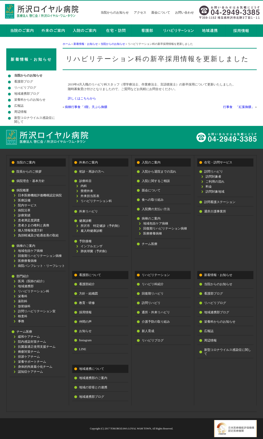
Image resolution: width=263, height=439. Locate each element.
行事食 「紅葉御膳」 (238, 107)
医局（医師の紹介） (32, 281)
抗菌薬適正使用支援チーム (37, 346)
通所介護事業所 (215, 211)
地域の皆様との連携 (93, 387)
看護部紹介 (87, 284)
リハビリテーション (156, 275)
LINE (82, 349)
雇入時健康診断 (91, 230)
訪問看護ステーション (219, 202)
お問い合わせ (184, 12)
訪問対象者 (213, 176)
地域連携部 (26, 286)
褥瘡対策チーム (29, 351)
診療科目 (85, 181)
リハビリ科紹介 (153, 284)
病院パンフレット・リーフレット (41, 265)
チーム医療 (24, 331)
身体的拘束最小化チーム (35, 366)
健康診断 (85, 220)
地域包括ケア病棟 (30, 250)
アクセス (140, 12)
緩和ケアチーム (29, 336)
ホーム (67, 43)
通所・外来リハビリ (156, 312)
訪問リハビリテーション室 (37, 311)
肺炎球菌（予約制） (95, 251)
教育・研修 (87, 303)
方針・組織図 (88, 293)
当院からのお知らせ (115, 12)
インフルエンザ (91, 246)
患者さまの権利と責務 (33, 225)
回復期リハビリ (153, 293)
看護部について (90, 275)
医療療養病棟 (27, 260)
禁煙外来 (87, 191)
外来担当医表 (90, 196)
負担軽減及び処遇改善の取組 (38, 235)
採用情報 (85, 312)
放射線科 (24, 306)
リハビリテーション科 (33, 291)
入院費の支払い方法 (156, 209)
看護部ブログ (23, 81)
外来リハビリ (88, 211)
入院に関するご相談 (156, 181)
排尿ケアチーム (29, 356)
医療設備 (24, 200)
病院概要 (22, 190)
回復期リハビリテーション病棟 (40, 255)
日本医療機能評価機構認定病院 (40, 195)
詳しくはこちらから (82, 98)
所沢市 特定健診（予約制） (101, 225)
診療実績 (24, 215)
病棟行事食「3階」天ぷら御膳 (86, 107)
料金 (209, 186)
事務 (21, 321)
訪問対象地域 (215, 191)
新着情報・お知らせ (85, 43)
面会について (160, 12)
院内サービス (27, 205)
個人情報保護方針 (30, 230)
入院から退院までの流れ (159, 171)
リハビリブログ (25, 87)
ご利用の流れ (215, 181)
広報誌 (19, 105)
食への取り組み (153, 199)
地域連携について (91, 368)
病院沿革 (24, 210)
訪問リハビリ (213, 171)
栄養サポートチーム (32, 361)
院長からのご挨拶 (29, 171)
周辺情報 (20, 111)
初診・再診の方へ (91, 171)
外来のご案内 (88, 162)
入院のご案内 (151, 162)
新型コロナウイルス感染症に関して (34, 119)
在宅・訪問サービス (218, 162)
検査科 (22, 316)
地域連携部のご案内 (93, 378)
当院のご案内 (25, 162)
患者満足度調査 (29, 220)
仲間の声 (85, 321)
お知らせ (85, 331)
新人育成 (148, 331)
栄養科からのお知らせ (30, 99)
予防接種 (85, 241)
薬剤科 (22, 301)
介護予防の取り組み (156, 321)
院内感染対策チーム (32, 341)
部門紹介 (22, 276)
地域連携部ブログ (26, 93)
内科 (84, 186)
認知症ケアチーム (30, 371)
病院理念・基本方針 (30, 181)
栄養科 (22, 296)
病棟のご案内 (25, 245)
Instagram (85, 340)
